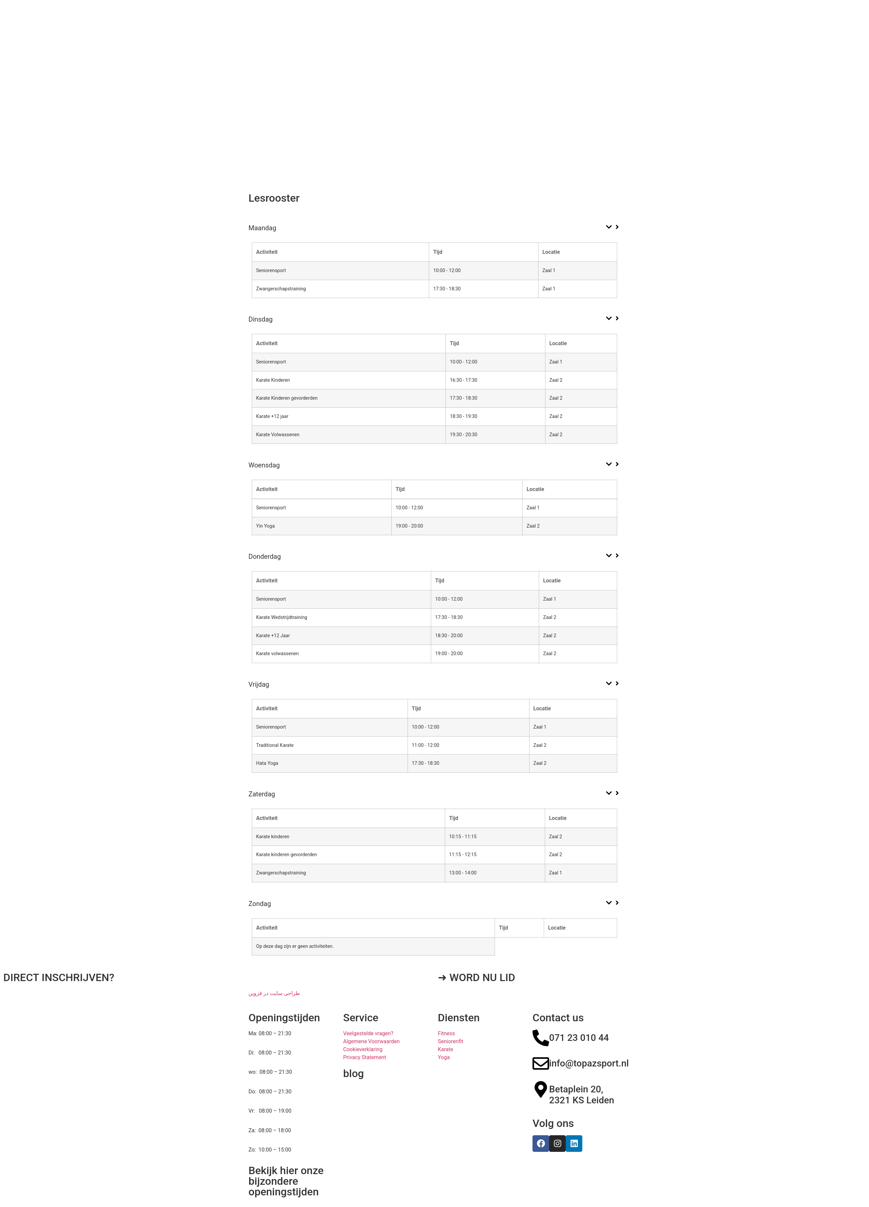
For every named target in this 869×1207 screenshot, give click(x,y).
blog (353, 1047)
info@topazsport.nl (589, 1037)
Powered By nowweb (462, 1183)
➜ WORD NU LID (476, 951)
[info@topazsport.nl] (540, 1037)
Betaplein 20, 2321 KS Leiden (581, 1069)
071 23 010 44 (579, 1011)
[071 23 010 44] (540, 1012)
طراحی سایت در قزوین (274, 967)
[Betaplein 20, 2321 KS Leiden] (540, 1063)
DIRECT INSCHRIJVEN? (58, 951)
